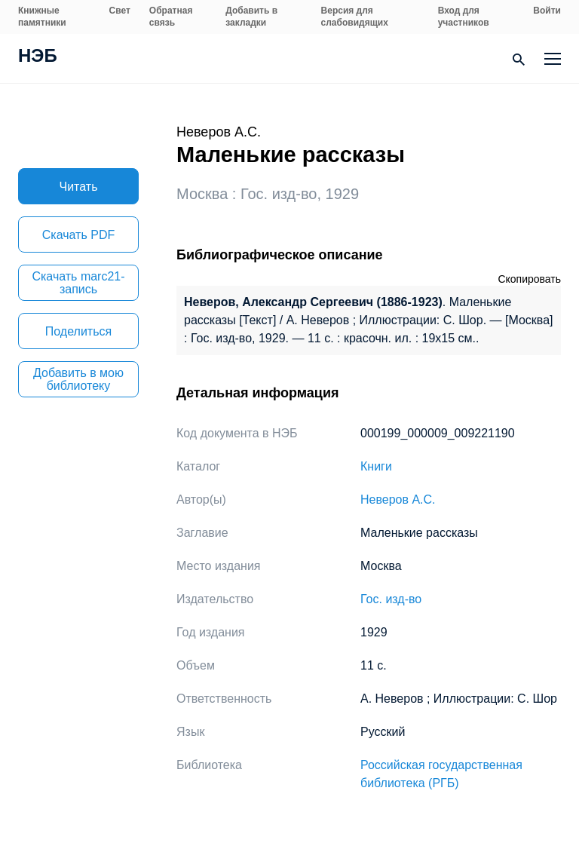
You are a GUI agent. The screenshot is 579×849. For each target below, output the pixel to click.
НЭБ (37, 57)
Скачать (78, 234)
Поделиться (78, 331)
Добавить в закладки (251, 16)
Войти (547, 10)
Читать (79, 186)
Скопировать (529, 279)
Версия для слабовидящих (354, 16)
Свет (119, 10)
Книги (376, 466)
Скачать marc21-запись (78, 283)
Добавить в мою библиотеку (78, 379)
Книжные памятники (42, 16)
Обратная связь (171, 16)
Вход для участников (463, 16)
